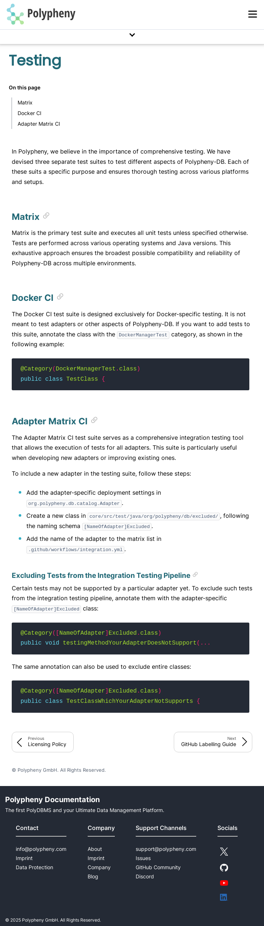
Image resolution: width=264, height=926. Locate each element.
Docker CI (29, 113)
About (95, 849)
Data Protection (34, 867)
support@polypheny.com (166, 849)
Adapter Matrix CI (39, 124)
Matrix (25, 102)
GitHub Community (158, 867)
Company (99, 867)
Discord (145, 876)
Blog (93, 876)
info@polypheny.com (41, 849)
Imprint (24, 858)
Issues (143, 858)
